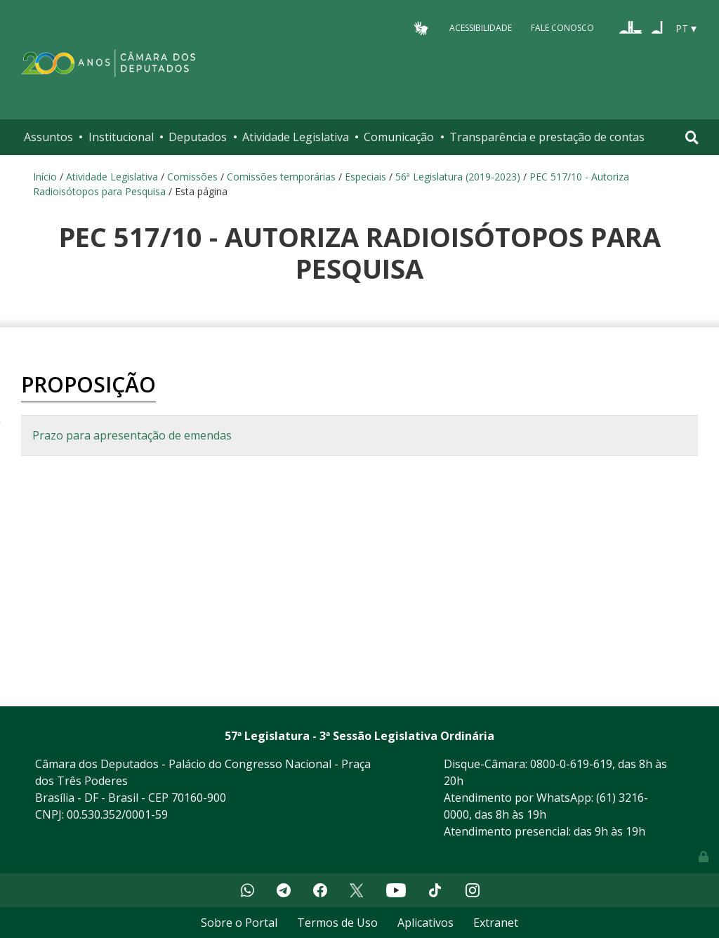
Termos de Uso (337, 922)
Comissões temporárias (281, 176)
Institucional (121, 137)
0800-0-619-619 (571, 764)
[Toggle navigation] (692, 137)
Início (45, 176)
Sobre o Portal (239, 922)
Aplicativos (425, 922)
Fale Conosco (562, 28)
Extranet (495, 922)
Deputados (198, 137)
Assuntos (48, 137)
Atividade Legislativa (295, 137)
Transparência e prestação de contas (547, 137)
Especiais (365, 176)
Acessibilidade (480, 28)
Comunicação (399, 137)
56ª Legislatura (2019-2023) (457, 176)
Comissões (192, 176)
